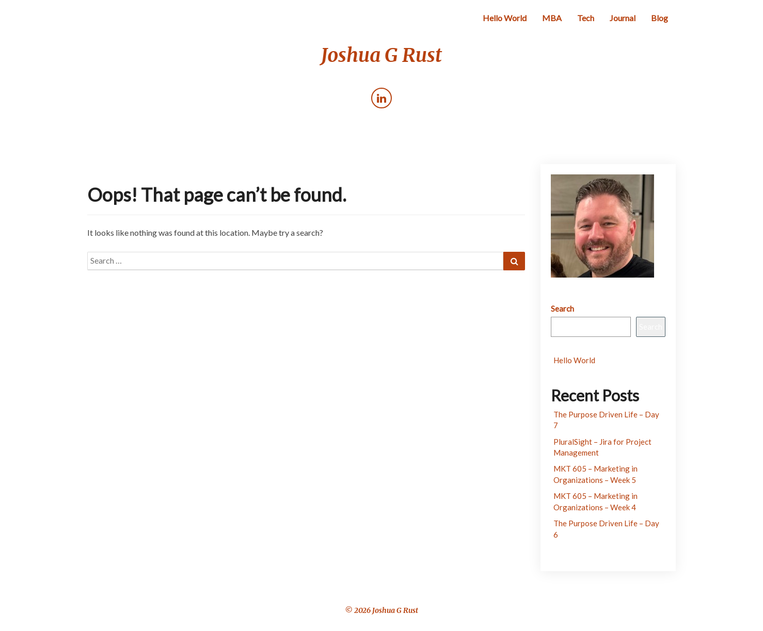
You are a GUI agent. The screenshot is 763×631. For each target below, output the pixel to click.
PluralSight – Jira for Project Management (602, 447)
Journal (622, 18)
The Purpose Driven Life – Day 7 (606, 420)
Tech (585, 18)
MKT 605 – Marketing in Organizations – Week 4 (595, 501)
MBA (552, 18)
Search (562, 308)
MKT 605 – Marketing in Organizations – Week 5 (595, 474)
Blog (659, 18)
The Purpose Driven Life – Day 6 (606, 529)
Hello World (505, 18)
